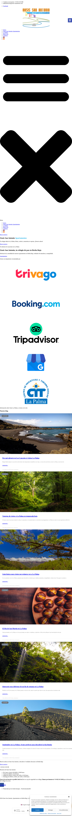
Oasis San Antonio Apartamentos (11, 31)
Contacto (5, 35)
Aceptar (37, 810)
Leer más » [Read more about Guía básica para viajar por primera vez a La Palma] (5, 581)
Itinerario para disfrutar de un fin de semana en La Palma (22, 687)
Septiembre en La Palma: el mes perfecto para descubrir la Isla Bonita (27, 745)
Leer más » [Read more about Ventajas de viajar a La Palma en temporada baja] (5, 523)
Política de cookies (43, 813)
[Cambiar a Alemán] (37, 38)
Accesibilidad (21, 801)
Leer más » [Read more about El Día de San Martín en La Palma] (5, 636)
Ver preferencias (63, 810)
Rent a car (5, 34)
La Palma (5, 32)
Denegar (50, 810)
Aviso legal (3, 801)
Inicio (4, 30)
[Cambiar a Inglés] (37, 36)
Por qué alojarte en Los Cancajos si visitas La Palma (20, 458)
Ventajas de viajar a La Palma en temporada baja (19, 516)
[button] (70, 20)
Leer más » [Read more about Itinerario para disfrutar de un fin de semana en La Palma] (5, 694)
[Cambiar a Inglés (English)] (26, 805)
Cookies (28, 801)
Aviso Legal (59, 813)
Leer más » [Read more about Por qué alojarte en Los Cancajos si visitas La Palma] (5, 465)
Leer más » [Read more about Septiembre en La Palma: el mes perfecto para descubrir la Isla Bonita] (5, 753)
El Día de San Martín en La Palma (14, 628)
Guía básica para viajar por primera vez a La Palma (20, 574)
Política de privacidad (52, 813)
